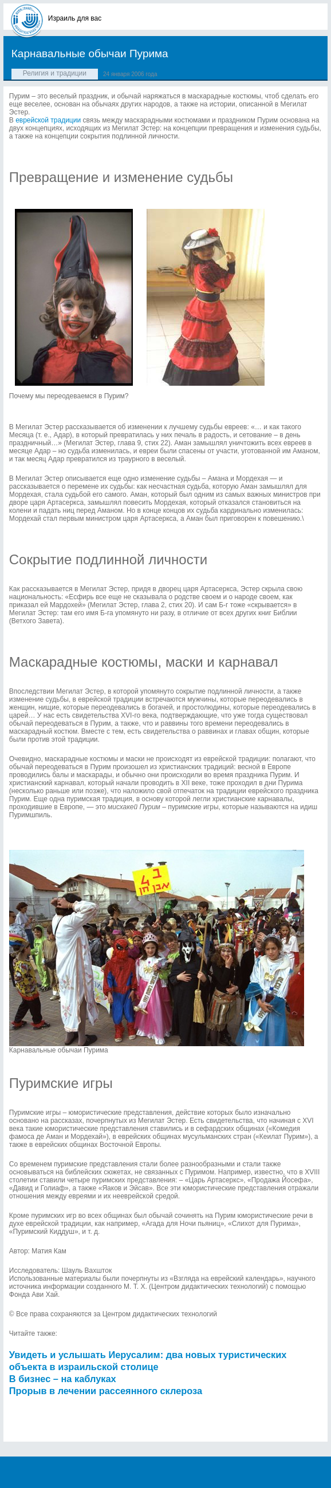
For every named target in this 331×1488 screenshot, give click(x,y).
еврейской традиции (48, 120)
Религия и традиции (54, 73)
